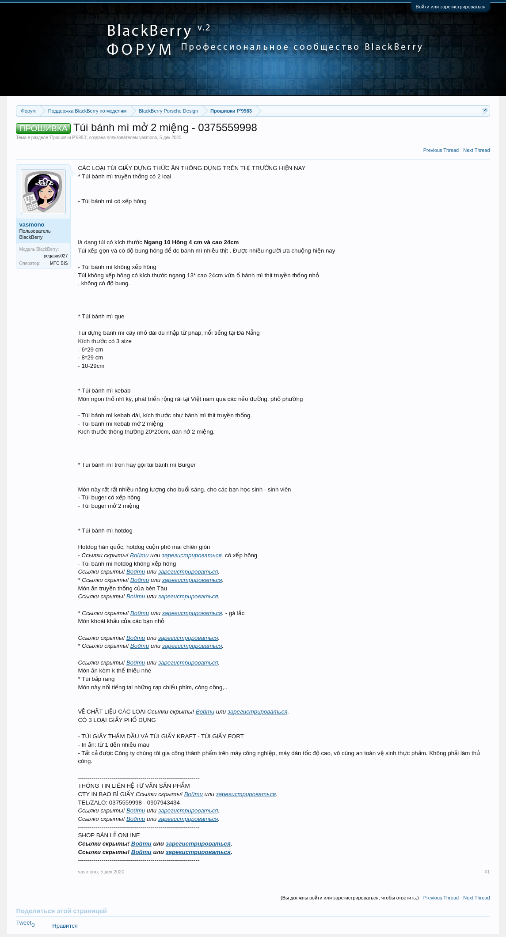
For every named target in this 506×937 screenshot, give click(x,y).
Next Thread (476, 150)
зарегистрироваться (192, 555)
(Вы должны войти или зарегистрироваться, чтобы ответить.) (350, 897)
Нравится (64, 925)
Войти (139, 555)
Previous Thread (441, 150)
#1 (487, 871)
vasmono (148, 137)
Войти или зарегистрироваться (451, 6)
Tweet (23, 922)
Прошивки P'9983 (68, 137)
